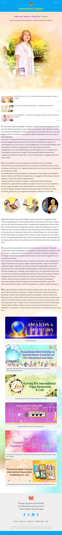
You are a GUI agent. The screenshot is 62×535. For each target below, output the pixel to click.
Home (16, 521)
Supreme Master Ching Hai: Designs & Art (31, 427)
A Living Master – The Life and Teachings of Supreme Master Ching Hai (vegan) (36, 116)
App (46, 521)
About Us (22, 521)
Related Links (39, 521)
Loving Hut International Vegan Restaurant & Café (31, 399)
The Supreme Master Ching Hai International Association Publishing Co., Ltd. (31, 484)
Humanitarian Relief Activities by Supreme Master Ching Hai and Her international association (28, 370)
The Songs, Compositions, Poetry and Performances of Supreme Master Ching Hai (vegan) (31, 455)
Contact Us (30, 521)
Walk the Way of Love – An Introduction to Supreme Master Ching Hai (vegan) (36, 97)
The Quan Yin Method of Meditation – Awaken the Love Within (33, 106)
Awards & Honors (31, 341)
